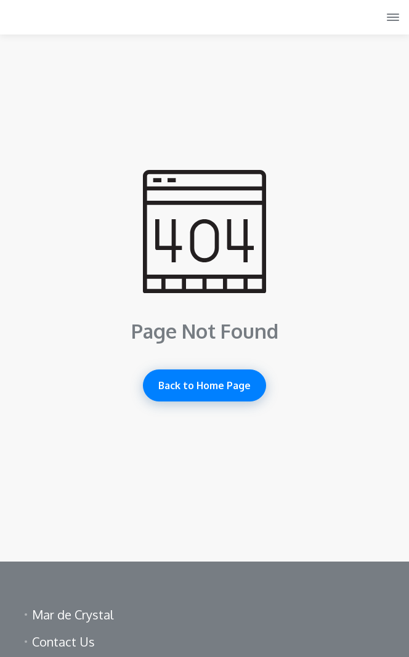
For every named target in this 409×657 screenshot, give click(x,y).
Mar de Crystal (72, 614)
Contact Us (63, 641)
